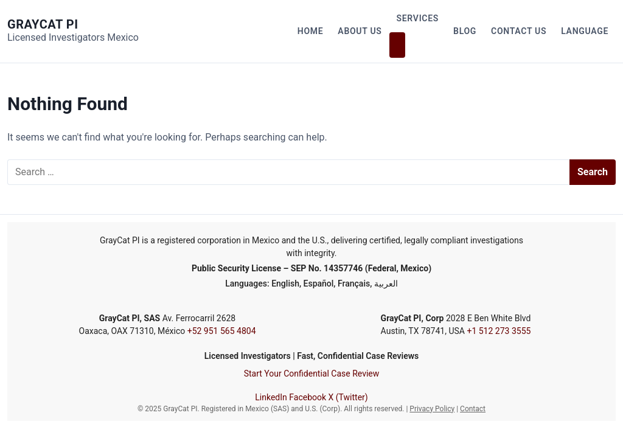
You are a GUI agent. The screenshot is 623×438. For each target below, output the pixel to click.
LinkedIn (271, 397)
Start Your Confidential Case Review (312, 373)
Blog (464, 31)
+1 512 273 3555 (499, 331)
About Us (359, 31)
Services (418, 18)
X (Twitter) (348, 397)
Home (311, 31)
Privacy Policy (431, 409)
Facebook (307, 397)
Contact (473, 409)
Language (584, 31)
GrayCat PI (42, 24)
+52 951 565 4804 (221, 331)
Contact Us (518, 31)
